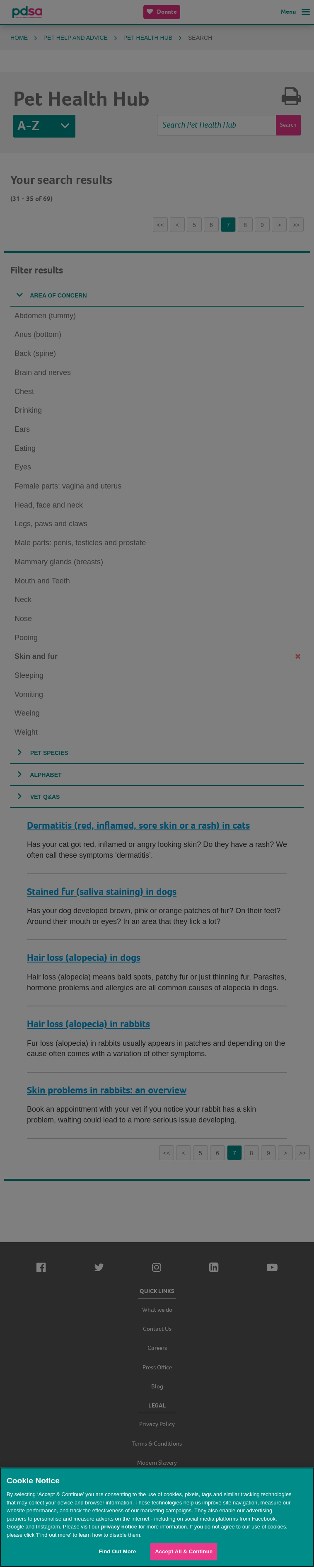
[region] (157, 1517)
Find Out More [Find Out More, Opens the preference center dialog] (117, 1551)
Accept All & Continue (184, 1551)
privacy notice (119, 1526)
